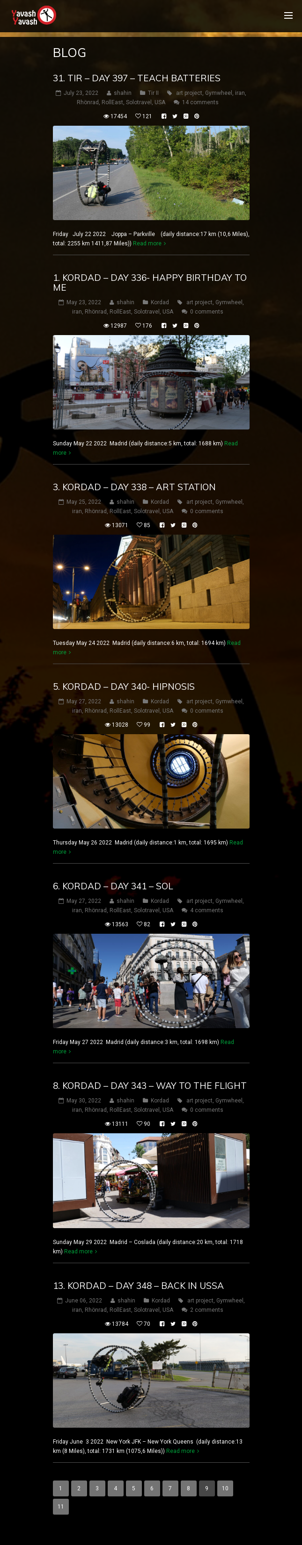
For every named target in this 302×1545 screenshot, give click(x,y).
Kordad (160, 302)
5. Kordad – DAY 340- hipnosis (124, 686)
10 (225, 1488)
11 (61, 1506)
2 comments (206, 1310)
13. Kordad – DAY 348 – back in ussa (138, 1285)
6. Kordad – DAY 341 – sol (113, 886)
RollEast (112, 102)
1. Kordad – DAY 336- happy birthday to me (150, 282)
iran (240, 93)
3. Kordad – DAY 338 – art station (134, 487)
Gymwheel (218, 93)
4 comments (206, 910)
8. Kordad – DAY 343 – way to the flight (150, 1085)
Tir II (153, 93)
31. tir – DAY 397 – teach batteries (137, 78)
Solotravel (139, 102)
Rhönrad (88, 102)
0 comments (206, 311)
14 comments (200, 102)
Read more (147, 243)
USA (160, 102)
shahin (123, 93)
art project (189, 93)
